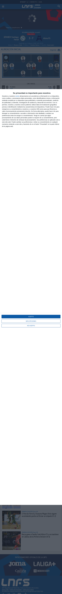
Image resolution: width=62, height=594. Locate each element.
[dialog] (31, 297)
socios (17, 96)
